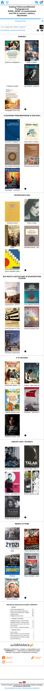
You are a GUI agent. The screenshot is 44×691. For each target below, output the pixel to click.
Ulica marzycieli (13, 625)
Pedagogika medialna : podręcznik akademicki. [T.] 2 (22, 622)
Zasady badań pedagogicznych (17, 609)
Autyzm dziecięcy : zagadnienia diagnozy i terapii (21, 627)
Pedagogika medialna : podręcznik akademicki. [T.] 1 (22, 620)
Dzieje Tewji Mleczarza (15, 638)
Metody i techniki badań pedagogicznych (19, 611)
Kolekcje (22, 30)
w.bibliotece (10, 650)
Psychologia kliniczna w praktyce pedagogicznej (21, 637)
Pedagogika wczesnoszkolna (16, 615)
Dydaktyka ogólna (14, 614)
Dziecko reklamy (14, 632)
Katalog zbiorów (20, 21)
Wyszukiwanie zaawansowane (10, 30)
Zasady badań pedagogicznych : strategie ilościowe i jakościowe (24, 612)
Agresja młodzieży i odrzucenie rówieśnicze (20, 633)
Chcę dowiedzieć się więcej (13, 688)
